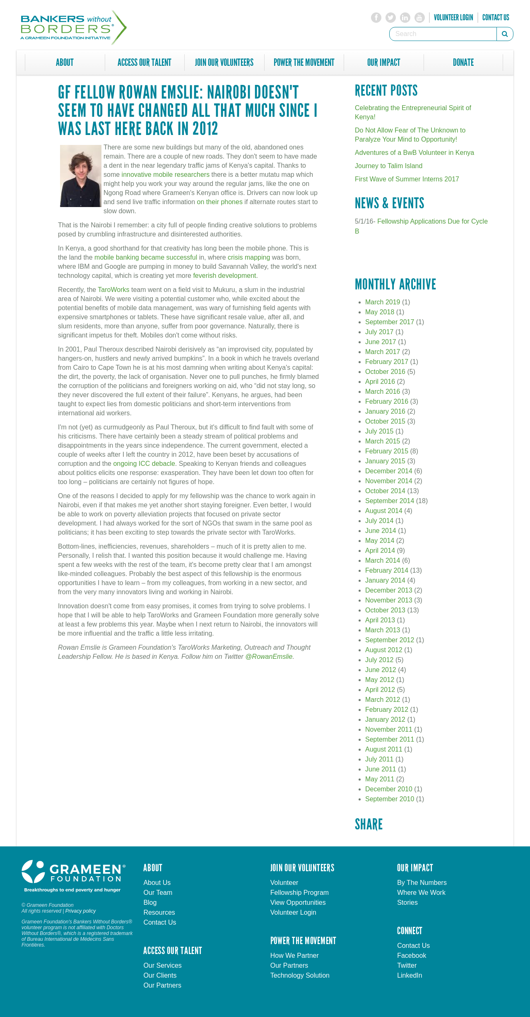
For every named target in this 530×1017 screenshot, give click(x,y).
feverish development (224, 275)
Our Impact (383, 62)
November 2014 (388, 480)
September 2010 (389, 799)
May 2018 (379, 312)
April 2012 (380, 689)
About (65, 62)
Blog (150, 902)
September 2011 (389, 739)
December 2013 (388, 590)
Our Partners (162, 985)
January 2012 (385, 719)
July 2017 (379, 331)
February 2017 (386, 361)
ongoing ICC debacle (144, 463)
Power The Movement (304, 62)
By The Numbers (422, 882)
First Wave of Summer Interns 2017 (407, 179)
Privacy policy (80, 911)
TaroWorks (113, 289)
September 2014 (389, 500)
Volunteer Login (453, 17)
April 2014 (380, 550)
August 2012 (383, 649)
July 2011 (379, 759)
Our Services (162, 965)
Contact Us (495, 17)
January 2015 (385, 461)
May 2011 (379, 779)
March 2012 (382, 699)
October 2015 (385, 421)
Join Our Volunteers (224, 62)
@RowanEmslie (268, 656)
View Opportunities (298, 902)
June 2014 (380, 530)
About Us (157, 882)
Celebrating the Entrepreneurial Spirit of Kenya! (413, 112)
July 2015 (379, 431)
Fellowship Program (299, 892)
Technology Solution (300, 975)
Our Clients (159, 975)
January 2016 (385, 411)
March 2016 (382, 391)
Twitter (407, 965)
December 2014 (388, 471)
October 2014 (385, 490)
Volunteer (284, 882)
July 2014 (379, 520)
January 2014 (385, 580)
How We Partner (294, 955)
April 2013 (380, 620)
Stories (407, 902)
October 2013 (385, 610)
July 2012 (379, 659)
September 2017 (389, 321)
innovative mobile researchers (166, 174)
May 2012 (379, 679)
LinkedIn (409, 975)
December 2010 (388, 789)
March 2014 (382, 560)
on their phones (220, 201)
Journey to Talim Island (388, 165)
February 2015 (386, 451)
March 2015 (382, 441)
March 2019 (382, 302)
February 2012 (386, 709)
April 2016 (380, 381)
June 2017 (380, 341)
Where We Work (421, 892)
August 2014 (383, 510)
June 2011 (380, 769)
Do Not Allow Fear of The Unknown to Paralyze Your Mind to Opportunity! (410, 135)
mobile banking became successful (145, 257)
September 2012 (389, 639)
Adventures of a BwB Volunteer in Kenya (414, 152)
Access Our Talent (144, 62)
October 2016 (385, 371)
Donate (463, 62)
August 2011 (383, 749)
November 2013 (388, 600)
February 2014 (386, 570)
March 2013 (382, 630)
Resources (159, 912)
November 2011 (388, 729)
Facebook (411, 955)
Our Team (157, 892)
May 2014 (379, 540)
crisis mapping (249, 257)
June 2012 (380, 669)
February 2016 (386, 401)
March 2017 (382, 351)
